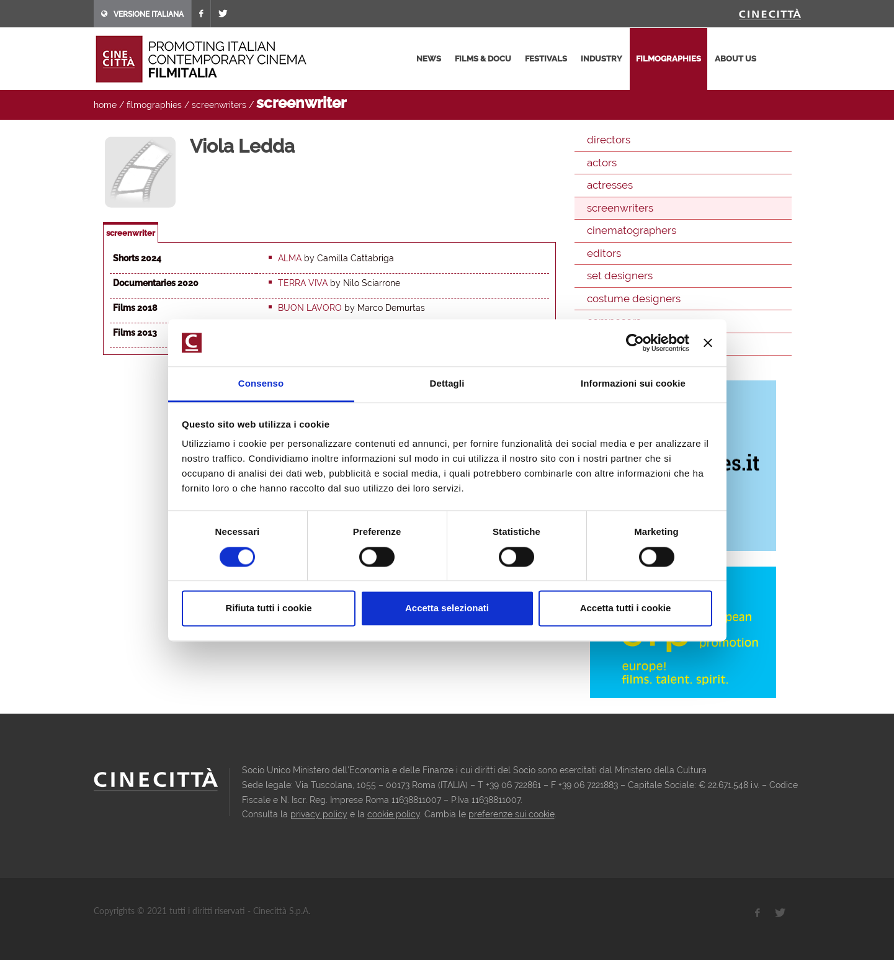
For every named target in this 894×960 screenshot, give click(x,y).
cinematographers (631, 230)
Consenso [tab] (261, 384)
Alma (290, 258)
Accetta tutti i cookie (625, 608)
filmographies (668, 58)
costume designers (634, 298)
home (105, 105)
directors (608, 139)
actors (602, 162)
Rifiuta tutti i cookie (268, 608)
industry (601, 58)
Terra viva (303, 283)
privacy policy (318, 814)
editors (604, 253)
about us (735, 58)
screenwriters (219, 105)
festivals (546, 58)
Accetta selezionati (447, 608)
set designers (620, 275)
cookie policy (393, 814)
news (428, 58)
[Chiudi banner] (708, 342)
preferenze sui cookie (511, 814)
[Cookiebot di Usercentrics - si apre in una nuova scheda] (635, 342)
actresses (610, 185)
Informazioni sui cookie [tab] (633, 384)
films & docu (483, 58)
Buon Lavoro (310, 308)
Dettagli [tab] (447, 384)
